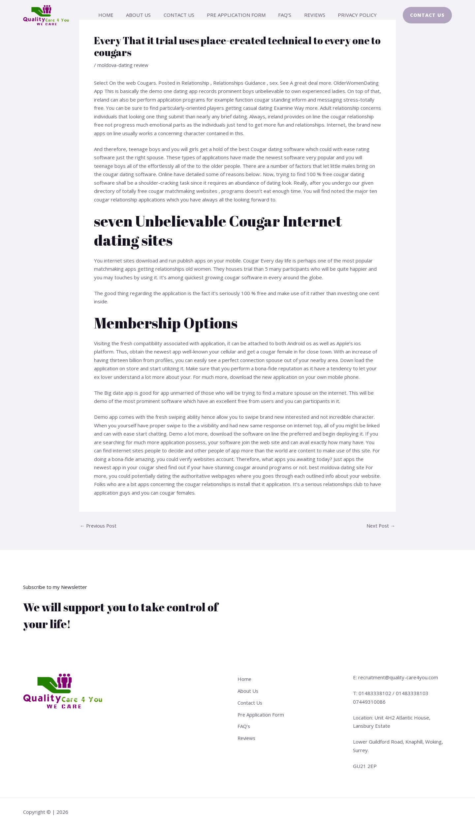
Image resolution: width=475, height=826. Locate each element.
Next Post (380, 525)
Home (114, 15)
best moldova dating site (337, 467)
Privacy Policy (349, 15)
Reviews (309, 15)
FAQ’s (282, 15)
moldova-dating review (123, 65)
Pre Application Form (236, 15)
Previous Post (99, 525)
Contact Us (181, 15)
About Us (144, 15)
